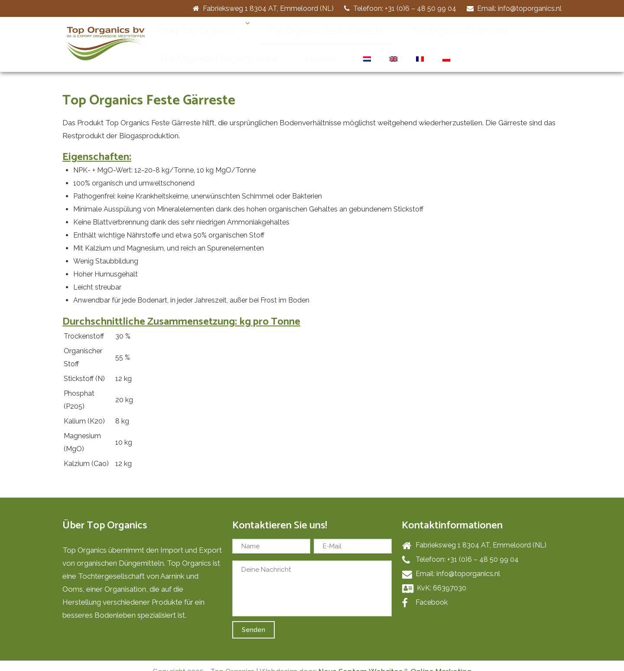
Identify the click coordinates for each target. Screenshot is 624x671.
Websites (385, 660)
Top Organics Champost (412, 30)
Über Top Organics (188, 30)
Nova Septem (342, 660)
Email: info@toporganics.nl (514, 8)
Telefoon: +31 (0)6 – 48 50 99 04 (400, 8)
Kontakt (292, 47)
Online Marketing (440, 660)
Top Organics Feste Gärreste (298, 30)
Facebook (425, 591)
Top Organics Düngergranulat (208, 47)
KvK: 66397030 (434, 577)
